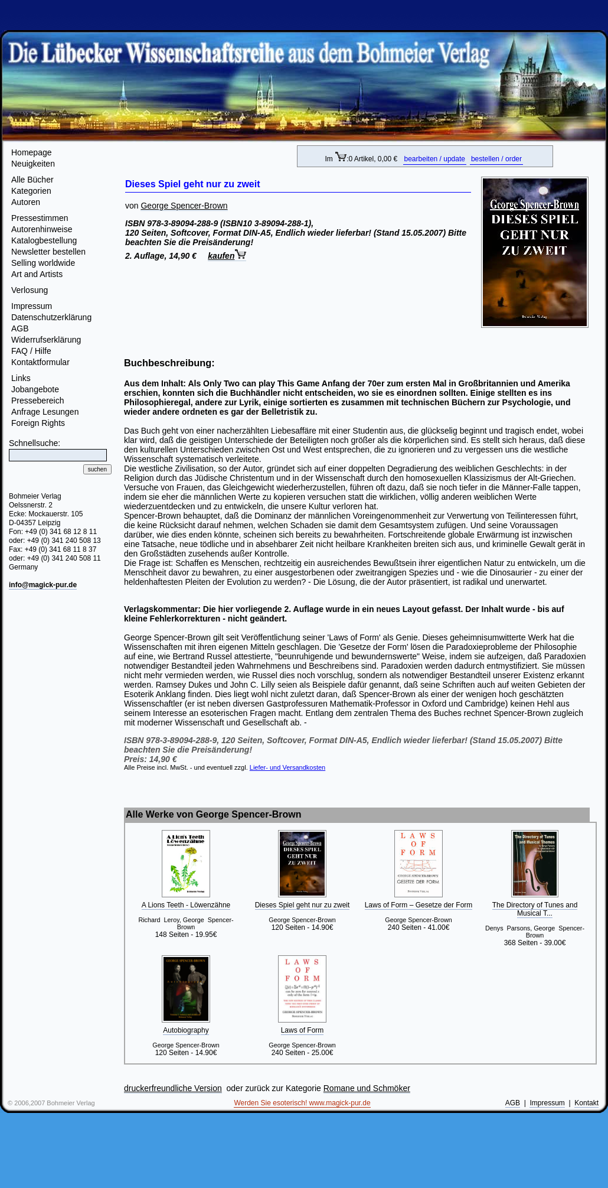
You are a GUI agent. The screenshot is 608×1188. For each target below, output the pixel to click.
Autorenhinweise (42, 229)
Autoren (25, 202)
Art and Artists (37, 274)
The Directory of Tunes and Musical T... (535, 909)
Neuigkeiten (33, 163)
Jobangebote (35, 389)
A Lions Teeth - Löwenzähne (186, 905)
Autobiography (185, 1030)
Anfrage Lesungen (45, 411)
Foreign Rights (38, 423)
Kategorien (31, 191)
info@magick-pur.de (43, 585)
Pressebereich (37, 400)
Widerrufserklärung (46, 339)
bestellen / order (496, 159)
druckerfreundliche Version (173, 1088)
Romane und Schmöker (366, 1088)
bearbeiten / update (434, 159)
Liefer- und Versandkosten (287, 767)
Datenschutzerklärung (51, 317)
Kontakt (586, 1103)
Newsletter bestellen (48, 251)
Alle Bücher (32, 179)
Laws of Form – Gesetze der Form (419, 905)
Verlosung (29, 290)
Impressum (31, 306)
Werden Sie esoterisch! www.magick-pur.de (302, 1103)
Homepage (31, 152)
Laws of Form (302, 1030)
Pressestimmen (39, 218)
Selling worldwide (43, 263)
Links (21, 378)
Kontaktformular (40, 362)
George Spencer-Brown (183, 205)
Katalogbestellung (44, 240)
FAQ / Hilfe (31, 351)
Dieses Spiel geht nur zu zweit (302, 905)
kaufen (227, 256)
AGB (20, 328)
